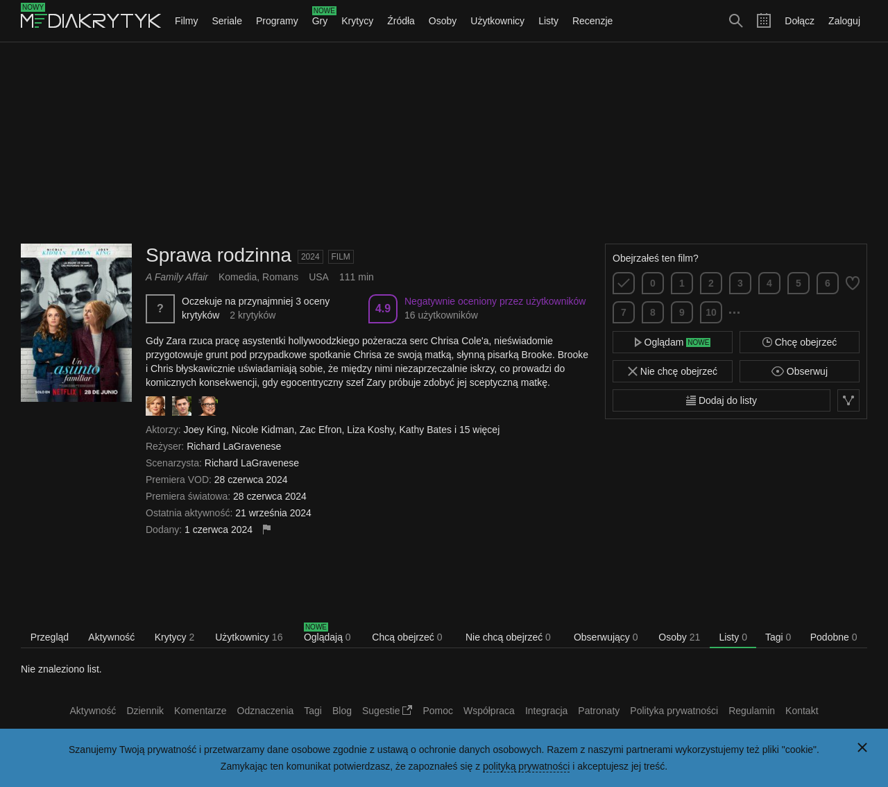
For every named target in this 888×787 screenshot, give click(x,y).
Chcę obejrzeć (799, 342)
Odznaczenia (265, 710)
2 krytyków (252, 315)
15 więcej (479, 429)
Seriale (227, 20)
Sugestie (387, 710)
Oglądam (673, 342)
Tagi (778, 637)
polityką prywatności (526, 766)
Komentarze (200, 710)
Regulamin (751, 710)
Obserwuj (799, 371)
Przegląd (50, 637)
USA (319, 276)
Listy (548, 20)
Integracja (546, 710)
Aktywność (111, 637)
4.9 (383, 308)
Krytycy (357, 20)
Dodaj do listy (721, 400)
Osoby (442, 20)
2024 (310, 257)
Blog (342, 710)
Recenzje (592, 20)
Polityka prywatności (674, 710)
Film (341, 257)
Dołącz (799, 20)
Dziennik (145, 710)
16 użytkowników (441, 315)
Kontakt (801, 710)
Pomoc (437, 710)
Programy (277, 20)
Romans (280, 276)
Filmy (186, 20)
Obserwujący (606, 637)
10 (711, 312)
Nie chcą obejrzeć (508, 637)
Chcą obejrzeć (407, 637)
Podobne (833, 637)
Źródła (401, 20)
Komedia (238, 276)
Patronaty (599, 710)
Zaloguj (844, 20)
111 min (356, 276)
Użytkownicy (497, 20)
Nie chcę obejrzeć (672, 371)
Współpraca (489, 710)
